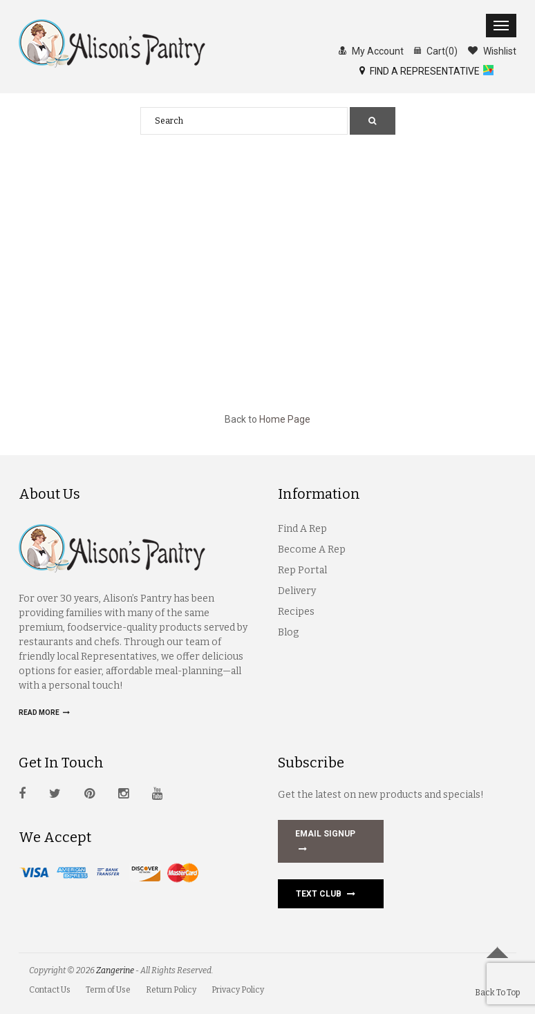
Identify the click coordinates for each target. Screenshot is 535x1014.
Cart (436, 50)
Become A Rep (312, 549)
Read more (44, 712)
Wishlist (492, 50)
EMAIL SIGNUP (325, 843)
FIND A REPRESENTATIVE (419, 70)
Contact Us (50, 990)
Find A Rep (302, 529)
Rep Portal (302, 570)
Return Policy (171, 990)
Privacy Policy (238, 990)
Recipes (296, 612)
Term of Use (108, 990)
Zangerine (115, 970)
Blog (288, 632)
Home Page (284, 419)
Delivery (297, 591)
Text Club (325, 893)
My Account (371, 50)
